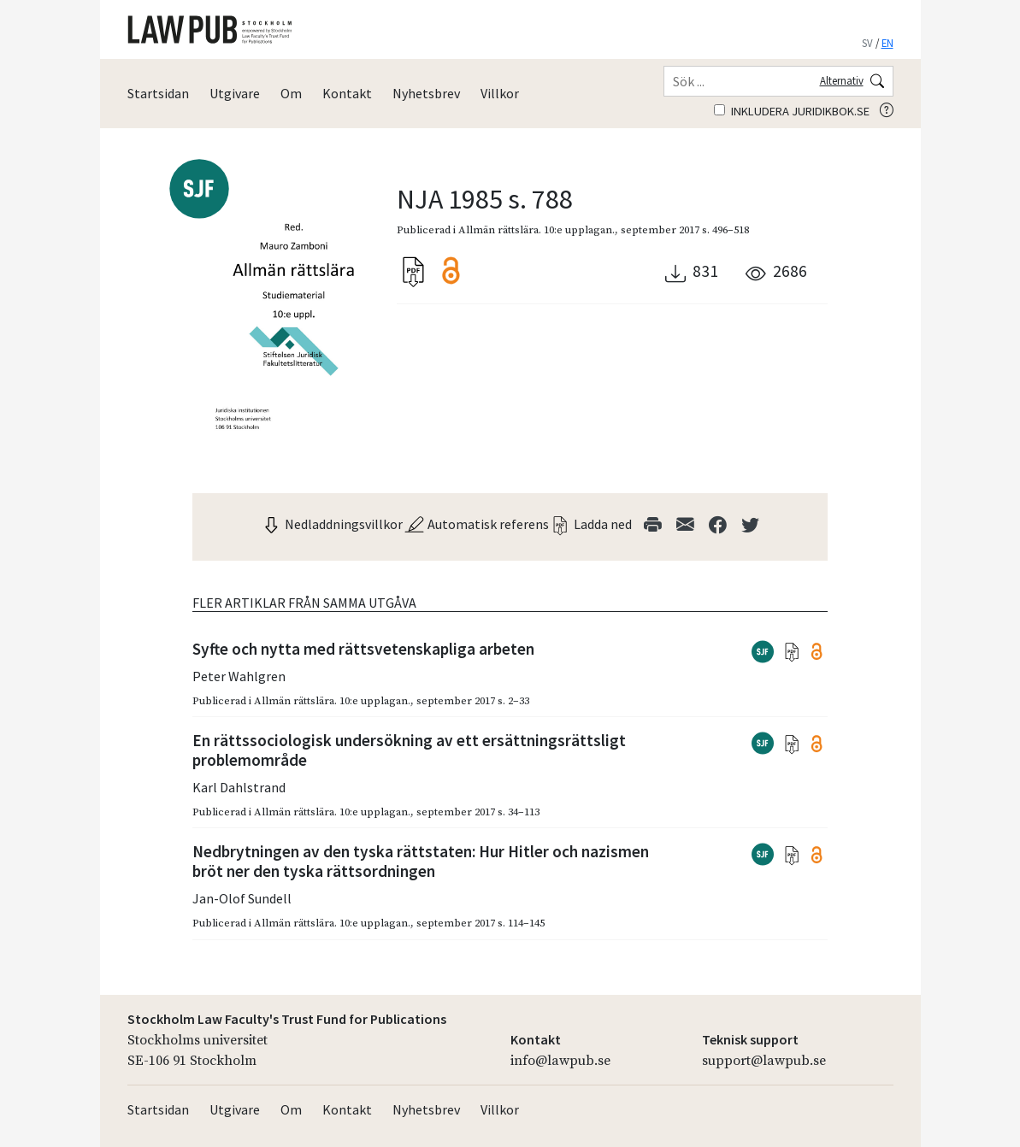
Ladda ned (591, 523)
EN (887, 43)
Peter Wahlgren (239, 676)
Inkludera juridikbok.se (792, 111)
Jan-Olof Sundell (242, 898)
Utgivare (234, 93)
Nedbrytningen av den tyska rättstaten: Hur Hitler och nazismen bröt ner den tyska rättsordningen (420, 861)
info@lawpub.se (560, 1060)
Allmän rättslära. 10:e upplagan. (536, 230)
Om (291, 93)
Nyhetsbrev (426, 93)
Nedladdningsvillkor (332, 523)
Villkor (500, 93)
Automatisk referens (476, 523)
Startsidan (158, 93)
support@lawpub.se (764, 1060)
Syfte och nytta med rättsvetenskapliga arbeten (363, 648)
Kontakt (347, 93)
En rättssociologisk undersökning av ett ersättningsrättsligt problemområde (409, 750)
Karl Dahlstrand (239, 787)
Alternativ (842, 80)
